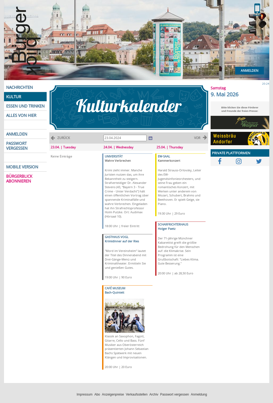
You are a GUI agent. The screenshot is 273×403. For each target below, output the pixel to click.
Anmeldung (199, 394)
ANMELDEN (16, 134)
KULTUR (13, 96)
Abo (97, 394)
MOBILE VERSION (22, 166)
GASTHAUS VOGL (117, 237)
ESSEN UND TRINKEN (25, 106)
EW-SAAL (164, 156)
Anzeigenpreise (113, 394)
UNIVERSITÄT (114, 156)
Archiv (153, 394)
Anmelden (249, 70)
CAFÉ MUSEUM (115, 288)
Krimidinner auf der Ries (122, 241)
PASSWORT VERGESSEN (16, 146)
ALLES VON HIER (21, 115)
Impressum (85, 394)
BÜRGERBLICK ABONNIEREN (19, 178)
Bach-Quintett (114, 292)
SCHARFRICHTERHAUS (173, 224)
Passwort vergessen (174, 394)
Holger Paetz (166, 229)
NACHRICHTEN (19, 87)
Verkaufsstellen (136, 394)
